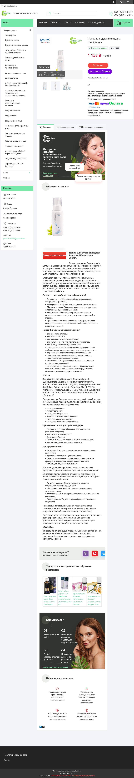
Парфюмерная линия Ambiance (14, 165)
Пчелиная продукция (14, 146)
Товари (54, 22)
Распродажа (10, 35)
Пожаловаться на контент (61, 775)
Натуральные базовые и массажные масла (15, 51)
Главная (43, 22)
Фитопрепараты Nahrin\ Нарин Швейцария (15, 152)
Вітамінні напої (11, 78)
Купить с (102, 71)
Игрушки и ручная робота (16, 159)
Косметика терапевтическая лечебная (12, 103)
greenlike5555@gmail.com (14, 239)
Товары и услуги (10, 30)
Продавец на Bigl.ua (67, 773)
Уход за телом (11, 116)
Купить (100, 65)
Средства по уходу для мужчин (15, 134)
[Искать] (50, 14)
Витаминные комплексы (15, 73)
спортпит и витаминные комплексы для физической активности (15, 93)
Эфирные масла (12, 40)
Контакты (80, 22)
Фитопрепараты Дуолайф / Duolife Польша (16, 84)
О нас (66, 22)
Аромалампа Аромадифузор (11, 66)
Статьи (7, 760)
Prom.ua (78, 771)
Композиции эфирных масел (14, 59)
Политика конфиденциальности (83, 775)
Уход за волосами (12, 111)
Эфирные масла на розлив (16, 45)
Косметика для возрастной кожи (16, 127)
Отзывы (6, 178)
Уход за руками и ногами (15, 141)
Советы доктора (96, 22)
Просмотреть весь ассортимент (50, 174)
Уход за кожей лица (13, 121)
